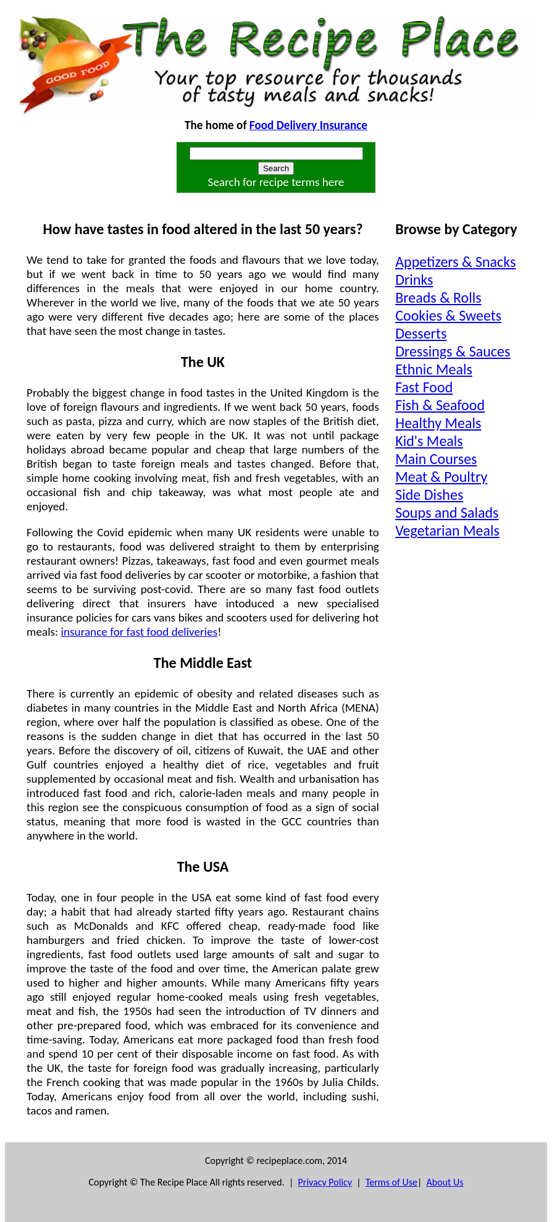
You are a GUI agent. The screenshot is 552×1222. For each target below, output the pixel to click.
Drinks (414, 280)
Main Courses (436, 459)
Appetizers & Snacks (455, 262)
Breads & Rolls (438, 297)
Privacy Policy (325, 1182)
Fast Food (424, 387)
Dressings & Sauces (452, 351)
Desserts (420, 333)
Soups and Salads (446, 512)
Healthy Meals (438, 423)
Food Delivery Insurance (308, 125)
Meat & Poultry (441, 477)
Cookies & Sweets (448, 315)
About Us (445, 1182)
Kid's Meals (429, 441)
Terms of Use (391, 1182)
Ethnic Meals (433, 369)
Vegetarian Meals (447, 530)
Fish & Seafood (440, 405)
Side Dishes (429, 495)
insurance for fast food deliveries (139, 632)
